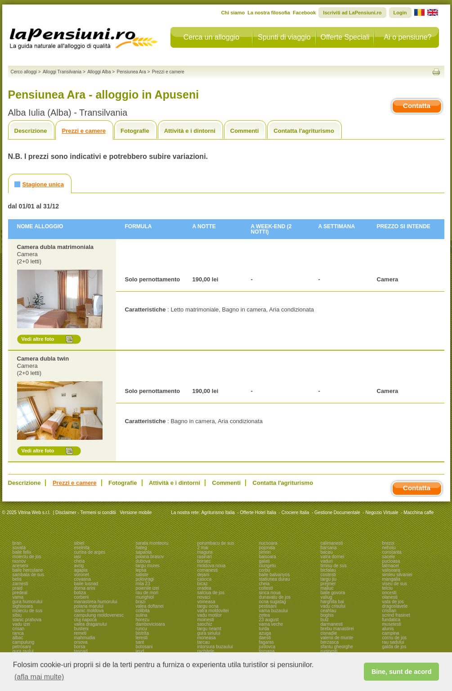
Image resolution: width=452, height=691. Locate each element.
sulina (142, 615)
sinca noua (270, 592)
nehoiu (389, 547)
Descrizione (30, 130)
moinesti (205, 619)
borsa (79, 646)
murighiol (145, 597)
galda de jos (394, 646)
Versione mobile (135, 512)
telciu (387, 588)
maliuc (327, 588)
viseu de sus (394, 583)
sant (140, 642)
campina (390, 633)
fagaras (266, 642)
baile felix (22, 552)
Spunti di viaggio (284, 37)
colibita (143, 610)
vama (18, 597)
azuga (265, 633)
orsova (81, 642)
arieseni (20, 565)
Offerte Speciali (344, 37)
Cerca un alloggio (211, 37)
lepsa (141, 570)
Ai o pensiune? (408, 37)
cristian (389, 610)
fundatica (391, 619)
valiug (326, 597)
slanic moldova (89, 610)
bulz (325, 619)
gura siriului (208, 633)
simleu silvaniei (397, 574)
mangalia (391, 579)
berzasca (330, 642)
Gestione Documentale (337, 512)
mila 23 (143, 583)
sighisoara (23, 606)
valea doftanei (150, 606)
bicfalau (328, 570)
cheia (79, 561)
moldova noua (211, 565)
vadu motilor (209, 615)
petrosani (22, 646)
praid (17, 588)
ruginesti (329, 651)
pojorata (267, 547)
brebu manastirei (337, 628)
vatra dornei (333, 556)
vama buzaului (273, 610)
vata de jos (393, 601)
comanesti (207, 570)
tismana (267, 651)
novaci (203, 597)
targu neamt (209, 628)
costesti (328, 574)
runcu (141, 628)
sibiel (79, 543)
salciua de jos (211, 592)
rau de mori (147, 592)
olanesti (390, 597)
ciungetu (267, 565)
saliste (142, 574)
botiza (80, 592)
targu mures (148, 565)
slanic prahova (27, 619)
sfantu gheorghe (337, 646)
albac (18, 637)
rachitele (206, 651)
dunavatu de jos (275, 597)
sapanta (144, 552)
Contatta (416, 105)
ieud (140, 651)
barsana (329, 547)
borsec (204, 561)
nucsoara (268, 543)
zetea (264, 615)
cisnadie (329, 633)
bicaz (202, 583)
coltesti (266, 588)
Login (400, 12)
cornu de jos (394, 637)
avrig (79, 565)
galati (264, 561)
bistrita (142, 633)
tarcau (203, 642)
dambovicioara (150, 624)
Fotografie (135, 130)
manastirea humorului (95, 601)
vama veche (271, 624)
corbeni (81, 597)
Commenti (244, 130)
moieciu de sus (28, 610)
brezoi (388, 543)
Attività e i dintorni (189, 130)
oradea (204, 588)
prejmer (328, 583)
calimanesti (332, 543)
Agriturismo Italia (217, 512)
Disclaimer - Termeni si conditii (85, 512)
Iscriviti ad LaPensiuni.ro (352, 12)
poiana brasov (150, 556)
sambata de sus (29, 574)
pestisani (268, 606)
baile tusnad (86, 583)
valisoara (391, 570)
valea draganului (90, 624)
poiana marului (89, 606)
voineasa (206, 601)
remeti (80, 633)
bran (17, 543)
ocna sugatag (272, 601)
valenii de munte (337, 637)
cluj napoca (85, 619)
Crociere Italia (295, 512)
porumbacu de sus (215, 543)
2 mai (202, 547)
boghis (327, 615)
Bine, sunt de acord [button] (401, 671)
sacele (388, 556)
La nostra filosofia (268, 12)
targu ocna (208, 606)
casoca (204, 579)
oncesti (389, 592)
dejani (203, 574)
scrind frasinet (396, 615)
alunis (388, 628)
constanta (392, 552)
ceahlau (328, 610)
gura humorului (28, 601)
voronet (81, 574)
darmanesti (332, 624)
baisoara (267, 556)
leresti (142, 637)
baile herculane (28, 570)
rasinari (204, 556)
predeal (20, 592)
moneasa (206, 637)
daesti (265, 637)
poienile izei (147, 588)
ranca (18, 633)
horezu (143, 619)
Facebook (304, 12)
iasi (77, 556)
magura (205, 552)
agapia (81, 570)
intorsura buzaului (215, 646)
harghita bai (332, 601)
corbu (264, 570)
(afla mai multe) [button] (39, 677)
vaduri (327, 561)
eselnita (82, 547)
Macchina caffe (418, 512)
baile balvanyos (274, 574)
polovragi (145, 579)
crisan (19, 628)
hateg (141, 547)
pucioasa (391, 561)
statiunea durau (274, 579)
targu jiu (329, 579)
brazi (141, 601)
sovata (19, 547)
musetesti (392, 624)
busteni (81, 628)
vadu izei (21, 624)
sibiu (17, 615)
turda (264, 628)
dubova (143, 561)
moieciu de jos (27, 556)
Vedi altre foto (38, 339)
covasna (82, 579)
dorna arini (84, 588)
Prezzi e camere (84, 130)
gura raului (23, 651)
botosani (144, 646)
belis (17, 579)
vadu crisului (333, 606)
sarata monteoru (152, 543)
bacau (327, 552)
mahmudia (84, 637)
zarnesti (20, 583)
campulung (24, 642)
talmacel (390, 565)
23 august (269, 619)
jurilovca (267, 646)
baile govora (333, 592)
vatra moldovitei (213, 610)
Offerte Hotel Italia (258, 512)
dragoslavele (395, 606)
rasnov (19, 561)
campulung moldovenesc (99, 615)
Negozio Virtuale (381, 512)
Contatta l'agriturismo (303, 130)
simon (265, 552)
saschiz (204, 624)
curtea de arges (90, 552)
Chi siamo (233, 12)
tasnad (81, 651)
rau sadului (393, 642)
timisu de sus (334, 565)
